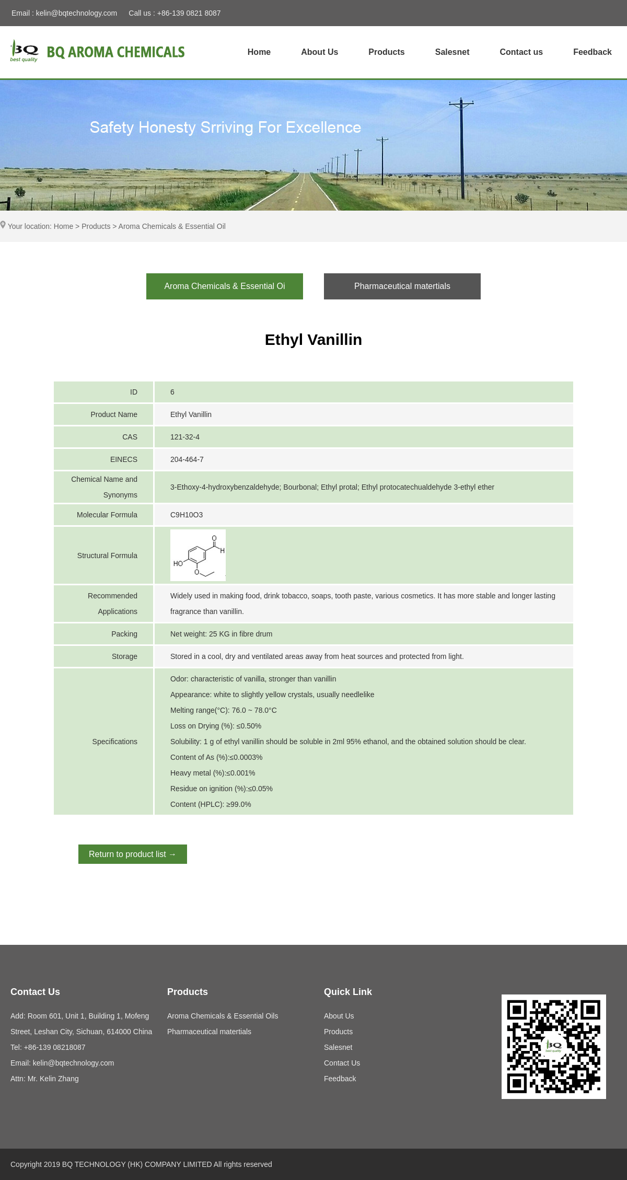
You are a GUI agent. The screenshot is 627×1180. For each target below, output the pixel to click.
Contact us (521, 52)
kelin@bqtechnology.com (77, 13)
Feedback (592, 52)
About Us (319, 52)
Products (386, 52)
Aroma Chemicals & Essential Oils (222, 1016)
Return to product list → (133, 854)
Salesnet (452, 52)
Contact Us (342, 1063)
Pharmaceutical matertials (209, 1031)
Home (259, 52)
